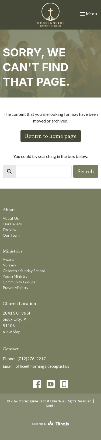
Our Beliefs (12, 224)
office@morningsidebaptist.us (42, 366)
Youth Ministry (15, 276)
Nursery (9, 265)
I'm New (9, 229)
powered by (50, 424)
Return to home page (50, 135)
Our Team (11, 235)
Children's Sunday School (24, 270)
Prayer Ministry (15, 287)
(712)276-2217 (32, 358)
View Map (11, 331)
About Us (11, 218)
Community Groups (19, 282)
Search (85, 171)
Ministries (12, 251)
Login (50, 405)
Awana (8, 259)
